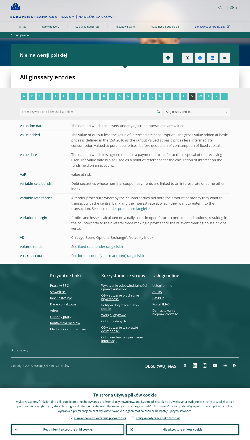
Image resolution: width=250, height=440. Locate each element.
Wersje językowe (113, 315)
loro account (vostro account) (102, 255)
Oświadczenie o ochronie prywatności (120, 297)
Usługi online (162, 285)
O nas (22, 26)
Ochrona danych (113, 321)
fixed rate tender (91, 246)
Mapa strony (21, 350)
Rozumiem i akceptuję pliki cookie (67, 429)
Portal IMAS (161, 304)
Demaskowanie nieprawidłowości (165, 312)
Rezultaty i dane (125, 26)
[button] (226, 8)
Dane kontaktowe (63, 304)
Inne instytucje (61, 298)
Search (220, 7)
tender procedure (120, 208)
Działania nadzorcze (87, 26)
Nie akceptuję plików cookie (182, 429)
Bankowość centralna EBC (213, 26)
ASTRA (157, 292)
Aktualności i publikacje (165, 26)
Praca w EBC (59, 285)
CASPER (158, 298)
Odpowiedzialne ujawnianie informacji (122, 339)
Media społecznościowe (68, 329)
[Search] (199, 7)
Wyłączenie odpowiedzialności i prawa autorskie (124, 287)
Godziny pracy (60, 317)
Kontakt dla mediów (65, 323)
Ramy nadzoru (50, 26)
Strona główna (20, 35)
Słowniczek (58, 292)
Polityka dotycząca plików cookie (120, 307)
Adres (54, 310)
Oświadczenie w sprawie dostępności (119, 329)
